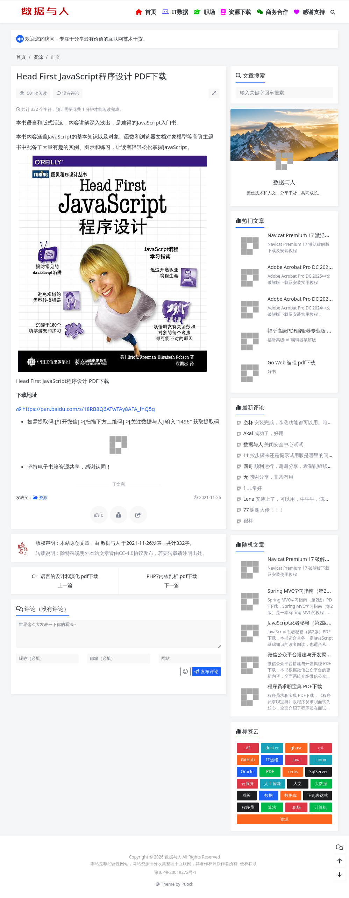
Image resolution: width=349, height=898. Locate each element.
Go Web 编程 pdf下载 (291, 362)
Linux (320, 760)
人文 (297, 783)
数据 (268, 795)
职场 (296, 807)
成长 (246, 795)
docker (272, 748)
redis (293, 772)
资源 (38, 57)
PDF (270, 772)
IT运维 (272, 760)
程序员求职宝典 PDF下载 (295, 686)
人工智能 (272, 783)
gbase (296, 748)
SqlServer (318, 772)
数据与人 (111, 543)
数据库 (290, 795)
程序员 (248, 807)
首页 (21, 57)
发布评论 (206, 671)
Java (296, 760)
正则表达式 (317, 795)
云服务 (247, 783)
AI (248, 748)
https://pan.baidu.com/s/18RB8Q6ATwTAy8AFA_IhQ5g (88, 408)
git (320, 748)
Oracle (247, 772)
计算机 (320, 807)
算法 (272, 807)
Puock (187, 884)
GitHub (248, 760)
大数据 (321, 783)
